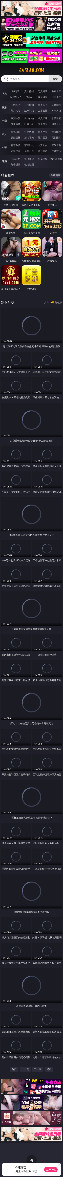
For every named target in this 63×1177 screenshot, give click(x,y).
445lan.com (31, 70)
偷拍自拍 (29, 118)
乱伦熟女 (42, 124)
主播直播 (42, 110)
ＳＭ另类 (56, 110)
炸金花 (29, 97)
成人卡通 (42, 118)
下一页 (37, 1069)
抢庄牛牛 (56, 97)
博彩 (4, 94)
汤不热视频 (56, 158)
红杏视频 (15, 164)
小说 (4, 148)
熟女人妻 (15, 110)
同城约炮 (15, 158)
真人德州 (29, 91)
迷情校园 (15, 151)
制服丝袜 (15, 124)
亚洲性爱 (15, 118)
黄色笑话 (42, 151)
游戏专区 (56, 91)
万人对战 (42, 91)
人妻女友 (42, 145)
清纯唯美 (29, 137)
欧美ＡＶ (42, 104)
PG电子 (15, 91)
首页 (14, 1069)
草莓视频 (42, 158)
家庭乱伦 (29, 145)
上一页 (25, 1069)
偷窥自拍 (15, 131)
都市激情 (15, 145)
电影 (4, 121)
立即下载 (51, 1169)
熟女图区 (42, 137)
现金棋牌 (42, 97)
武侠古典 (56, 145)
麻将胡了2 (15, 97)
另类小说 (29, 151)
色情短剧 (29, 164)
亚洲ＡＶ (15, 104)
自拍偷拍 (29, 104)
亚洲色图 (29, 131)
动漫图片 (56, 131)
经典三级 (29, 124)
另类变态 (56, 124)
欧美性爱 (56, 118)
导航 (4, 161)
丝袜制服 (29, 110)
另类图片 (56, 137)
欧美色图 (42, 131)
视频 (4, 107)
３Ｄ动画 (56, 104)
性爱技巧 (56, 151)
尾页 (49, 1069)
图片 (4, 134)
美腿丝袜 (15, 137)
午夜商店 (29, 158)
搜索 (55, 78)
